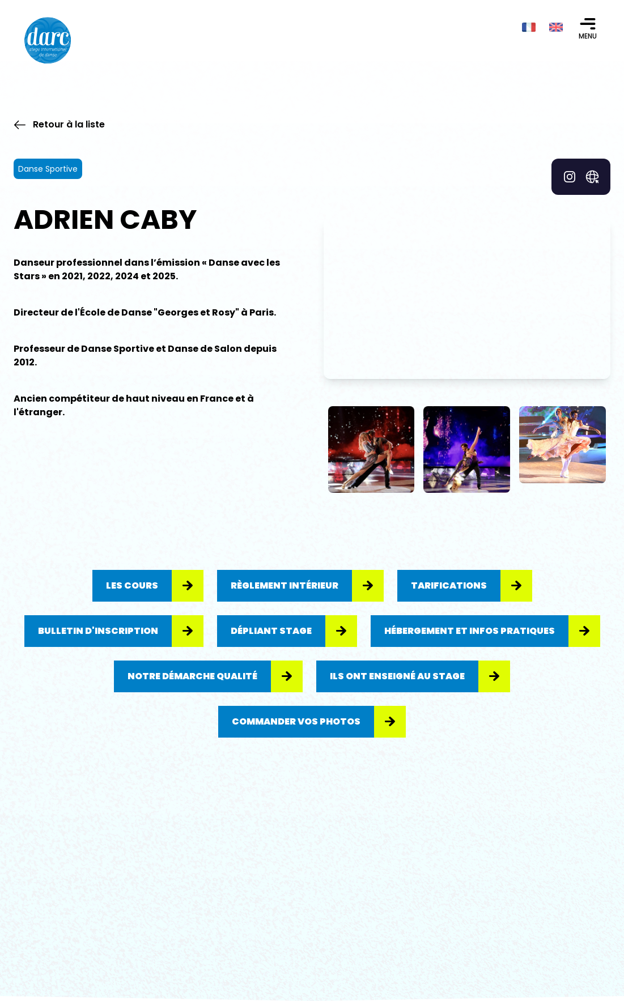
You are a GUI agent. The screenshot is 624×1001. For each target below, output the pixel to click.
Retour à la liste (59, 124)
